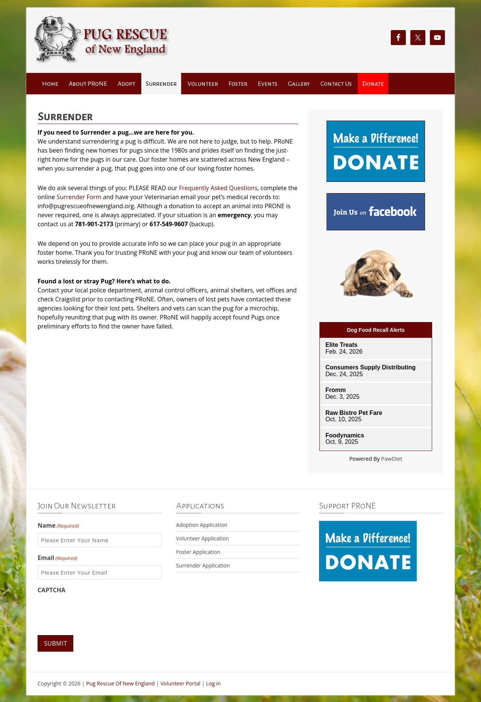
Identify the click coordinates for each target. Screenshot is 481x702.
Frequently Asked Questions (218, 188)
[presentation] (95, 612)
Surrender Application (203, 565)
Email (57, 558)
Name (58, 525)
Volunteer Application (202, 538)
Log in (213, 683)
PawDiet (391, 458)
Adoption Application (202, 524)
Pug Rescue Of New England (120, 683)
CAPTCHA (51, 590)
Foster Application (198, 551)
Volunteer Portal (180, 683)
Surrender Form (78, 197)
